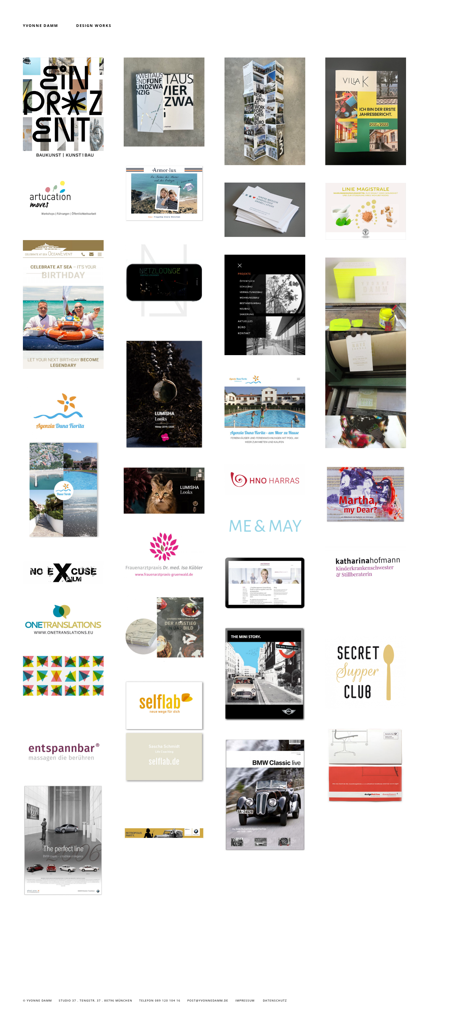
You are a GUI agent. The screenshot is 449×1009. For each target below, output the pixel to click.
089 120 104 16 (167, 1000)
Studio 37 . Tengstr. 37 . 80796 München (95, 1000)
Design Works (93, 25)
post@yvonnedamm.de (207, 1000)
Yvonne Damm (40, 25)
